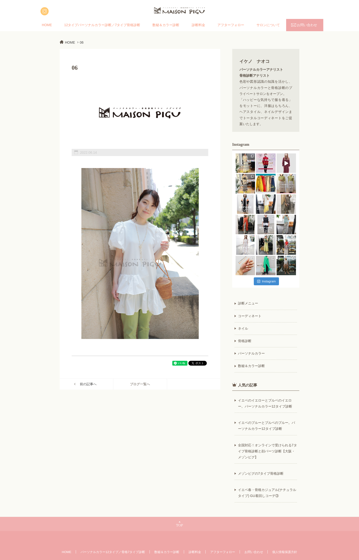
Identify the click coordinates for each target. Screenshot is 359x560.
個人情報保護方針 (284, 552)
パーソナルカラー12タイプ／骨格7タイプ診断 (113, 552)
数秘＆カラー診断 (165, 25)
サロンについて (268, 25)
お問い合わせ (307, 25)
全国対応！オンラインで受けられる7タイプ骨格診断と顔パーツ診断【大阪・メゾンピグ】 (267, 451)
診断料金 (198, 25)
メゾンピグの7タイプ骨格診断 (261, 473)
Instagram (266, 281)
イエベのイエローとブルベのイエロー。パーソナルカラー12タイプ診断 (265, 403)
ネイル (243, 328)
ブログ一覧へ (140, 384)
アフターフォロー (230, 25)
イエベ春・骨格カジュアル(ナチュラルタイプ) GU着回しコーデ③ (267, 493)
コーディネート (249, 316)
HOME (47, 25)
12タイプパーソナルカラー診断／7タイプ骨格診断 (102, 25)
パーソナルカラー (251, 353)
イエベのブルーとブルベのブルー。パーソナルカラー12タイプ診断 (266, 426)
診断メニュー (248, 303)
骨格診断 (244, 341)
